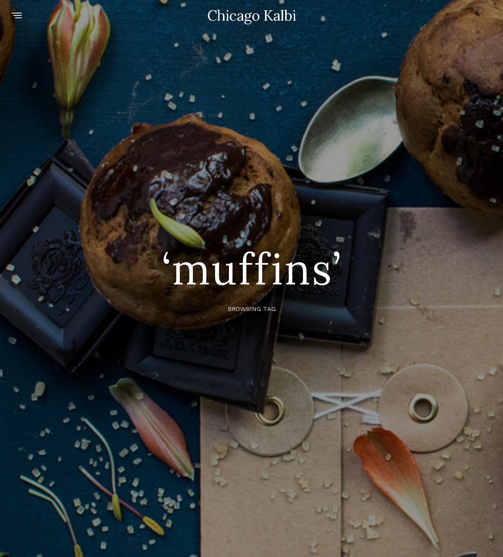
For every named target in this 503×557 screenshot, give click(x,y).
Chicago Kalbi (251, 15)
